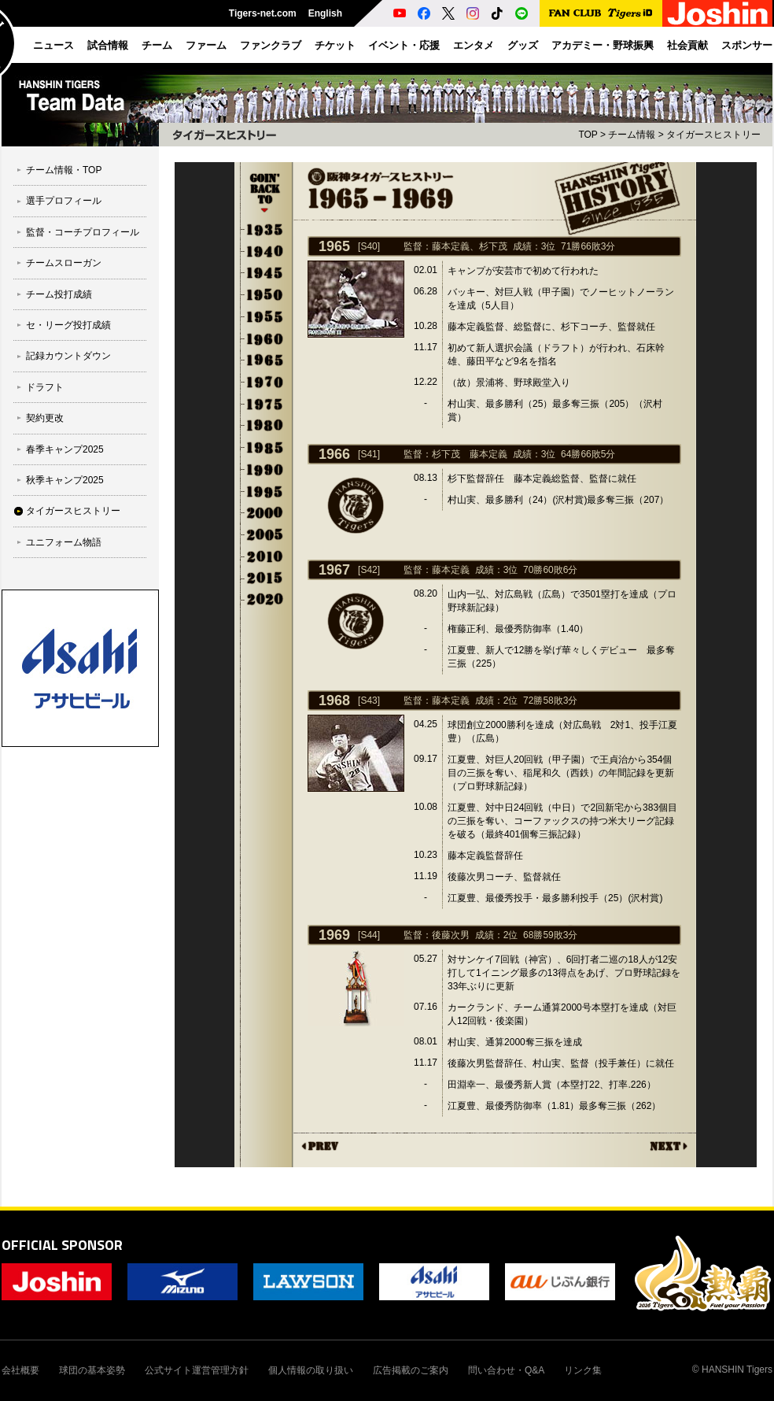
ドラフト (45, 387)
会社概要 (20, 1370)
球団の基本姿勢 (92, 1370)
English (325, 13)
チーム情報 (631, 134)
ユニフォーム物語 (63, 542)
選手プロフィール (63, 200)
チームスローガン (63, 262)
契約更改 (45, 417)
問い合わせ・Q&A (506, 1370)
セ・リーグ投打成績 (68, 325)
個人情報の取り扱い (310, 1370)
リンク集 (583, 1370)
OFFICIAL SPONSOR (62, 1244)
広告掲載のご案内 (410, 1370)
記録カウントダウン (68, 355)
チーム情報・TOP (63, 170)
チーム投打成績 (59, 294)
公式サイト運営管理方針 (197, 1370)
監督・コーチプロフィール (82, 232)
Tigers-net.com (263, 13)
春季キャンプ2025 (65, 449)
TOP (587, 134)
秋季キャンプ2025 (65, 480)
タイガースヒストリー (73, 510)
